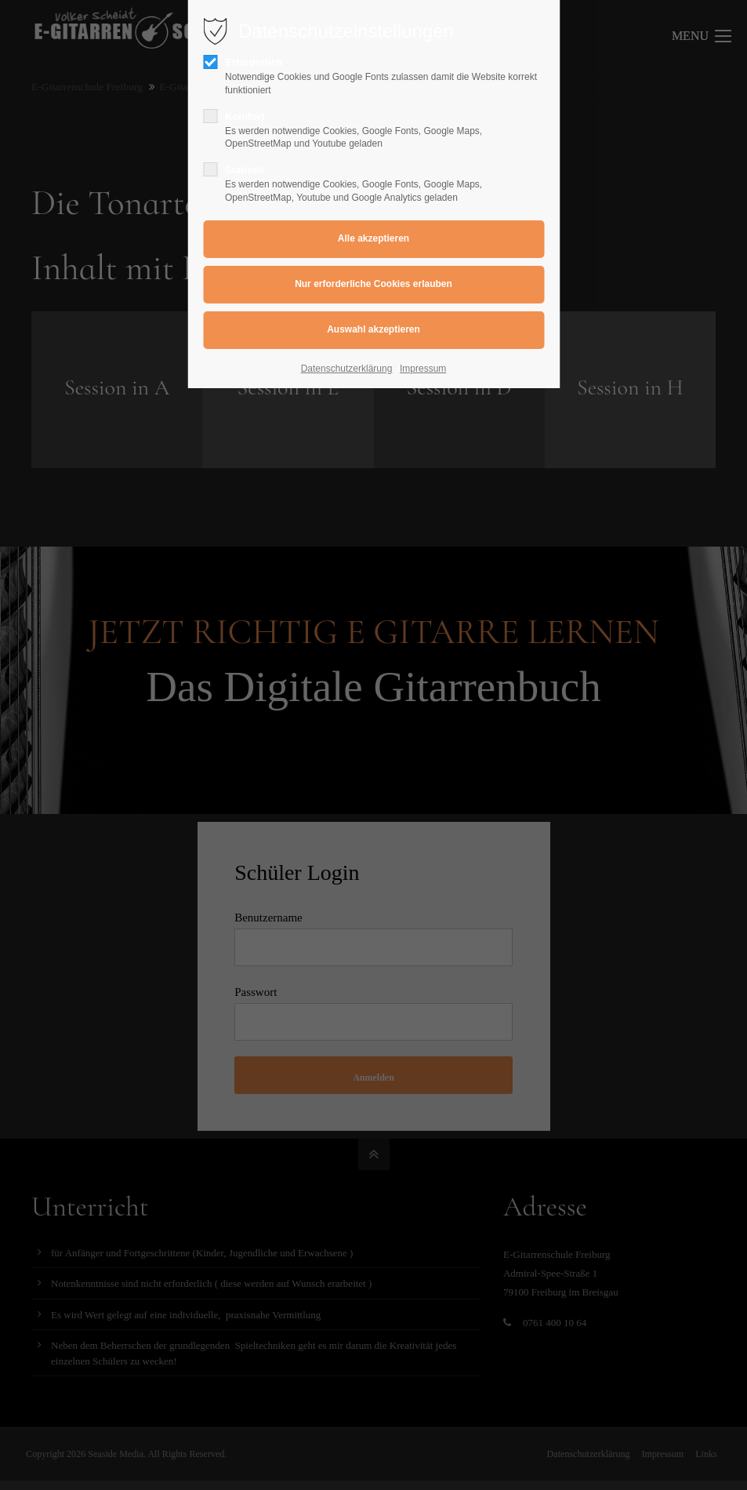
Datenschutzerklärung (347, 368)
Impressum (423, 368)
